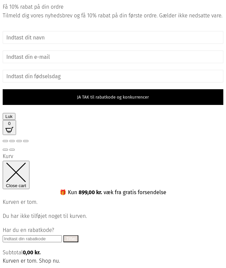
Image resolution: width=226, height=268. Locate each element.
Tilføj (70, 238)
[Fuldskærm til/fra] (12, 141)
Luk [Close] (9, 116)
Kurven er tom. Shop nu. (31, 261)
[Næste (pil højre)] (12, 150)
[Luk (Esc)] (25, 141)
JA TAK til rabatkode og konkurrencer (113, 97)
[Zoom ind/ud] (5, 141)
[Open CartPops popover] (9, 127)
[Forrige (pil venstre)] (5, 150)
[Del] (19, 141)
